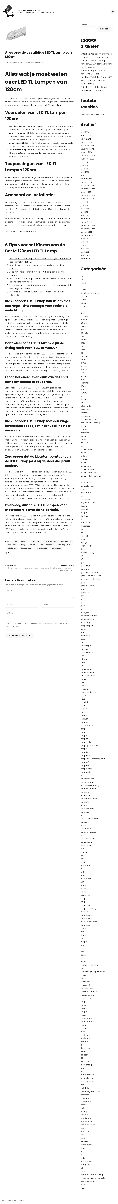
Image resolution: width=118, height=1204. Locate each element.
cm (15, 553)
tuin (82, 1071)
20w (82, 346)
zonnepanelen (87, 1181)
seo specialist (87, 988)
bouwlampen (87, 449)
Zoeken (84, 24)
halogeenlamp (87, 619)
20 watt (84, 339)
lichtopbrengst (26, 548)
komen (84, 709)
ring (82, 951)
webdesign (86, 1141)
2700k (83, 363)
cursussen (85, 499)
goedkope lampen (89, 572)
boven (83, 452)
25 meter (85, 356)
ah (82, 403)
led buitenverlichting (90, 785)
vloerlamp (85, 1098)
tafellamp (85, 1035)
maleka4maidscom (38, 62)
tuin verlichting (87, 1075)
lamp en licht (87, 742)
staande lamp (87, 1018)
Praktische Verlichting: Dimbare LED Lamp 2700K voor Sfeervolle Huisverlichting (96, 80)
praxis (83, 928)
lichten (84, 852)
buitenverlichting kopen (91, 476)
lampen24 (85, 762)
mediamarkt (86, 865)
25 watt (84, 359)
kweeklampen (87, 725)
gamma (84, 562)
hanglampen (87, 625)
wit (82, 1154)
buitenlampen (87, 469)
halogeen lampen (89, 615)
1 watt (83, 283)
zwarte (84, 1188)
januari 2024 (86, 222)
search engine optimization (93, 971)
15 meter (84, 316)
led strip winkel (87, 808)
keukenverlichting (89, 692)
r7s (82, 938)
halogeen (85, 612)
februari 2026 (87, 139)
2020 (83, 343)
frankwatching (87, 552)
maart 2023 (86, 255)
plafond (84, 912)
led (82, 775)
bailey (83, 426)
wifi (82, 1151)
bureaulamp (86, 482)
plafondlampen (88, 918)
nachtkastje (86, 878)
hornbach (85, 635)
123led (83, 306)
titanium (84, 1041)
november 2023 (88, 228)
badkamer (85, 416)
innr (82, 655)
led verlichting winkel (90, 818)
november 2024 (88, 188)
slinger (84, 1001)
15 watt (84, 319)
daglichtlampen (88, 502)
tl (81, 1045)
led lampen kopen (89, 798)
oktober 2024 (86, 192)
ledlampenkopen (88, 832)
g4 (82, 556)
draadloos (85, 522)
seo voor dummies (89, 991)
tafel (83, 1031)
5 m (82, 373)
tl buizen (84, 1055)
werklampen (86, 1144)
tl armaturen (86, 1048)
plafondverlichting (89, 921)
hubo (83, 639)
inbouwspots (86, 645)
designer (84, 512)
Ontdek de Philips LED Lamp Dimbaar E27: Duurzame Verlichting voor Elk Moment (96, 63)
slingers (84, 1005)
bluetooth (85, 442)
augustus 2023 (87, 238)
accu (83, 396)
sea (82, 968)
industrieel (85, 649)
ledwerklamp (87, 842)
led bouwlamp (87, 782)
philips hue (85, 905)
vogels (84, 1104)
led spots (85, 802)
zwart (83, 1184)
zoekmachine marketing (92, 1174)
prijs (82, 931)
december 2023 (88, 225)
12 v (82, 286)
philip (83, 898)
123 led (83, 303)
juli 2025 (84, 162)
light (83, 855)
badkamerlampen (89, 419)
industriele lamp (88, 652)
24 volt (84, 349)
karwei (83, 679)
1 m (82, 276)
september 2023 (88, 235)
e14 (82, 529)
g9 (82, 559)
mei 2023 (85, 248)
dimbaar (85, 516)
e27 (82, 532)
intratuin (84, 659)
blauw (83, 439)
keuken (84, 685)
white (83, 1148)
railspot (84, 941)
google (84, 582)
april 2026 (85, 132)
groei (83, 589)
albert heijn (86, 406)
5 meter (84, 376)
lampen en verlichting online (94, 758)
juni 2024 (84, 205)
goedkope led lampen (91, 576)
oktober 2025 (86, 152)
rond (83, 958)
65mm (84, 393)
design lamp (86, 509)
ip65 (83, 665)
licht (82, 848)
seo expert (85, 985)
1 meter (84, 279)
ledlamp (84, 825)
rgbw (83, 948)
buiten (83, 462)
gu (82, 599)
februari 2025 (86, 179)
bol (82, 446)
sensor (84, 975)
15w (82, 329)
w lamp (84, 1111)
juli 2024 (84, 202)
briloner (84, 459)
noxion (84, 885)
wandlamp (86, 1118)
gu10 (83, 605)
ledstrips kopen (87, 838)
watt (83, 1138)
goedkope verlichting (90, 579)
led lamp (85, 792)
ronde (83, 961)
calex (83, 489)
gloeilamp (85, 566)
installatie (33, 545)
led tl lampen (12, 548)
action (83, 399)
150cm (83, 326)
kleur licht (85, 702)
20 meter (85, 333)
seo (82, 978)
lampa (84, 748)
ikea (82, 642)
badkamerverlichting (90, 422)
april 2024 (85, 212)
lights (83, 858)
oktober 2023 (86, 232)
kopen (83, 712)
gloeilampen (86, 569)
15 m (83, 313)
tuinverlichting (87, 1078)
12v (82, 309)
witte (83, 1158)
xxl (82, 1168)
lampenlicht (86, 765)
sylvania (84, 1028)
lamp (83, 729)
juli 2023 (84, 242)
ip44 (83, 662)
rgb (82, 945)
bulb (83, 479)
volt (82, 1108)
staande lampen (88, 1021)
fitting (23, 545)
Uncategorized (87, 1081)
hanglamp (86, 622)
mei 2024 (85, 208)
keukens (84, 689)
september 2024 (88, 195)
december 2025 (88, 145)
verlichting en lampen (91, 1091)
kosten (84, 715)
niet (82, 882)
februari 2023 (86, 258)
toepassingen (56, 548)
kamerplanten (87, 672)
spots (83, 1015)
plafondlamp (87, 915)
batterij (84, 429)
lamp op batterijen (89, 745)
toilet (83, 1068)
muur (83, 875)
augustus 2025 (87, 159)
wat (82, 1134)
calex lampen (87, 492)
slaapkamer (86, 998)
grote (83, 595)
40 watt (84, 369)
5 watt (83, 379)
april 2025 (85, 172)
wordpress (85, 1164)
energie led (86, 546)
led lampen (86, 795)
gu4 (82, 609)
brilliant (84, 456)
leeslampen (86, 845)
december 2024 (88, 185)
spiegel (84, 1011)
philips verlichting (88, 908)
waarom (84, 1114)
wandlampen (87, 1121)
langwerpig (86, 772)
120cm (14, 541)
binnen (84, 436)
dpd (82, 519)
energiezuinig (12, 545)
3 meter (84, 366)
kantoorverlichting (89, 675)
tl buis (34, 553)
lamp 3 (84, 735)
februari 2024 (87, 218)
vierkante (85, 1094)
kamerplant (86, 669)
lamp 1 (84, 732)
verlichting (85, 1088)
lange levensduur (47, 545)
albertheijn (85, 409)
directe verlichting (50, 541)
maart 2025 (86, 175)
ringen (83, 955)
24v (82, 353)
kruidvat (84, 719)
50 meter (85, 383)
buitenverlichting (88, 472)
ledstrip (84, 835)
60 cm (83, 386)
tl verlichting (86, 1065)
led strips (85, 812)
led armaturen (22, 553)
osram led (85, 895)
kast (82, 682)
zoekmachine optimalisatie (93, 1178)
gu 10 (83, 602)
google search (87, 585)
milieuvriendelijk (41, 548)
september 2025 (88, 155)
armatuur (36, 541)
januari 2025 (86, 182)
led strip (84, 805)
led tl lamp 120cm (64, 545)
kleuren (84, 705)
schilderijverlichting (89, 965)
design (84, 506)
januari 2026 (86, 142)
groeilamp (85, 592)
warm (83, 1128)
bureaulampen (88, 486)
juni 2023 (84, 245)
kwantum (85, 722)
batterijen (85, 432)
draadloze (85, 526)
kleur (83, 699)
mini (82, 868)
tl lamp (84, 1058)
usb (82, 1084)
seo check (85, 981)
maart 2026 (86, 135)
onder (83, 888)
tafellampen (86, 1038)
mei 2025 (85, 169)
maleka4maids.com (29, 10)
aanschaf (24, 541)
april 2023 (85, 252)
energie (84, 542)
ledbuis (84, 822)
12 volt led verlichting (90, 293)
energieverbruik (66, 541)
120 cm (84, 296)
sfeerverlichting (87, 995)
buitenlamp (86, 466)
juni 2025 (84, 165)
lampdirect (86, 752)
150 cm (84, 323)
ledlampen (86, 828)
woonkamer (86, 1161)
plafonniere (86, 925)
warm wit (85, 1131)
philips (83, 902)
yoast (83, 1171)
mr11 (82, 872)
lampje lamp (86, 768)
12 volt (83, 289)
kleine (83, 695)
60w (82, 389)
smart (83, 1008)
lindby (83, 862)
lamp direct (86, 739)
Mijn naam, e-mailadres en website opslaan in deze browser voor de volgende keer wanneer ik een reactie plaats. (40, 624)
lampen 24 (86, 755)
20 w (83, 336)
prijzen (83, 935)
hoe (82, 632)
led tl (29, 553)
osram (84, 892)
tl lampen (85, 1061)
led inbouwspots (88, 788)
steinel (83, 1025)
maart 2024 (86, 215)
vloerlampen (86, 1101)
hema (83, 629)
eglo (83, 539)
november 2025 (88, 149)
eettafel (84, 536)
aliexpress (85, 412)
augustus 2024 (87, 198)
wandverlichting (88, 1124)
